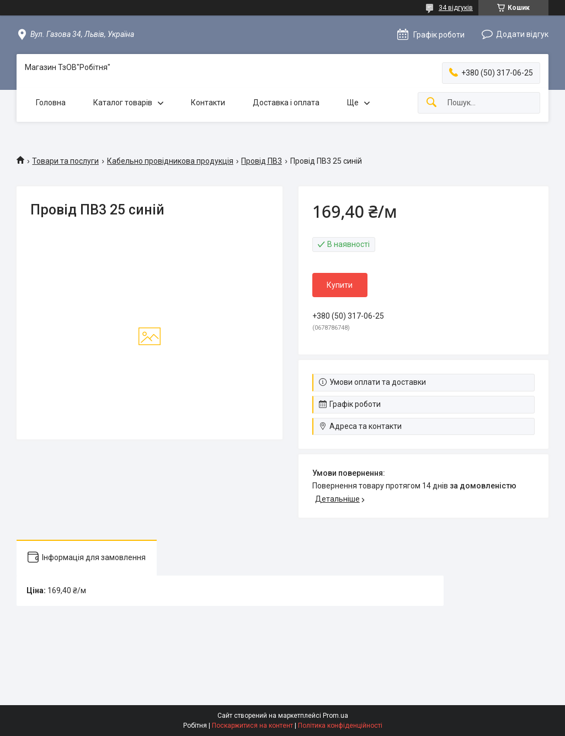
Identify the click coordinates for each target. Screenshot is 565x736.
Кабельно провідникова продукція (170, 161)
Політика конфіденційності (340, 725)
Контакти (208, 102)
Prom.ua (335, 715)
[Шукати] (431, 102)
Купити (340, 285)
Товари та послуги (65, 161)
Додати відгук (522, 34)
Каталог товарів (122, 102)
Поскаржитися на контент (252, 725)
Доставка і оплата (286, 102)
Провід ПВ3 (261, 161)
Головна (51, 102)
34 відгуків (456, 8)
